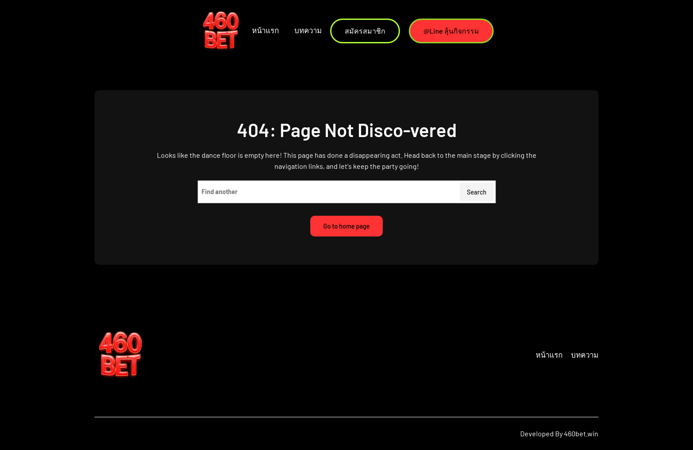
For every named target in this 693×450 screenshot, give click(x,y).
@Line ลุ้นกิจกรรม (451, 31)
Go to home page (347, 226)
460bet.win (581, 433)
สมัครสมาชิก (365, 31)
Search (476, 192)
